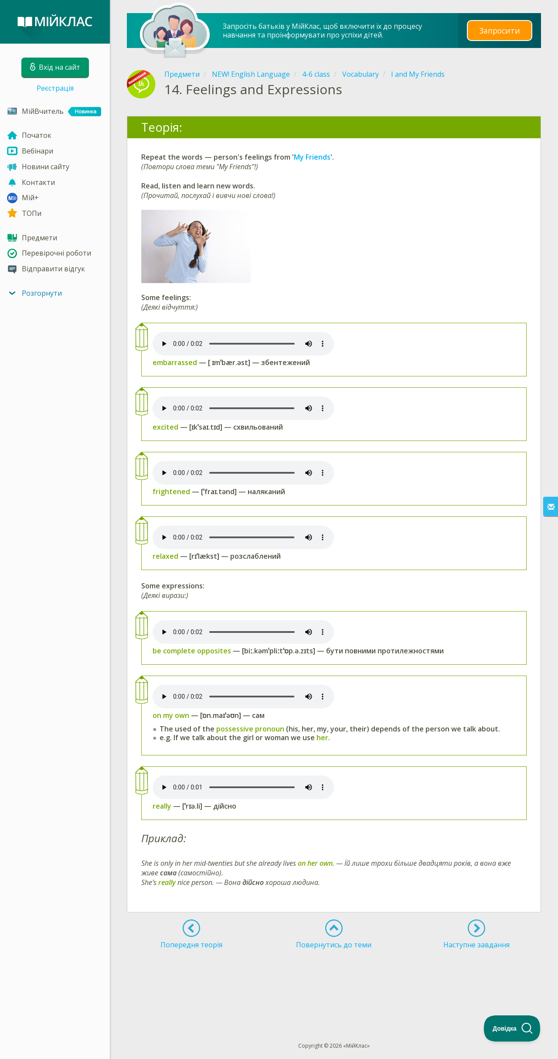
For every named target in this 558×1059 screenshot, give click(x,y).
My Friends (312, 157)
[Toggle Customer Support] (512, 1028)
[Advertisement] (334, 979)
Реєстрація (55, 88)
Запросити (499, 30)
